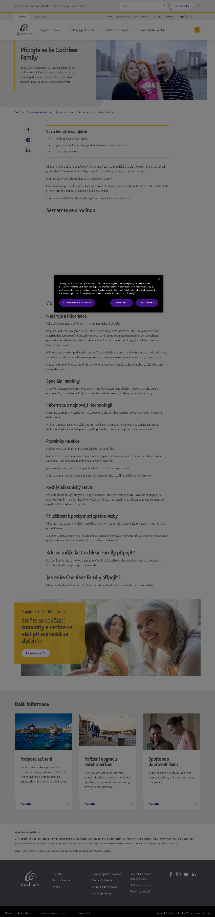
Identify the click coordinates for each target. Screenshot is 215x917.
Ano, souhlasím (147, 302)
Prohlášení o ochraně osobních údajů (119, 293)
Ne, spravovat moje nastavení (77, 302)
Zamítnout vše (121, 302)
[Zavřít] (158, 279)
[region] (108, 293)
